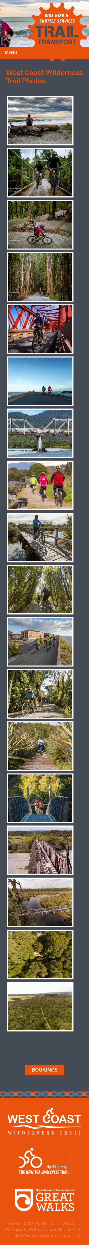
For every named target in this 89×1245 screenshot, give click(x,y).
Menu (11, 52)
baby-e (64, 1236)
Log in (77, 1236)
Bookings (45, 1070)
